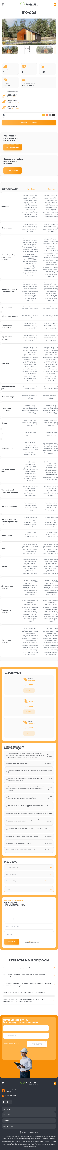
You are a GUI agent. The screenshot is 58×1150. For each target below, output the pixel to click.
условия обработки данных (32, 942)
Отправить (11, 942)
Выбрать (29, 690)
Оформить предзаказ (29, 122)
